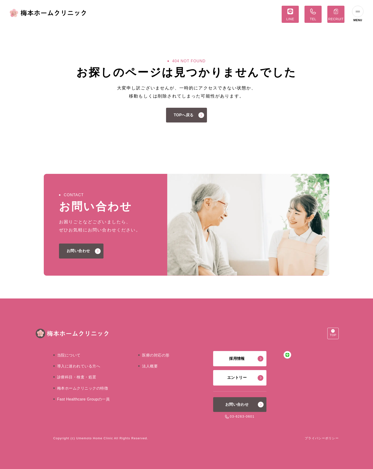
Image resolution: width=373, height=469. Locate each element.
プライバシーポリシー (322, 438)
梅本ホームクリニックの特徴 (82, 388)
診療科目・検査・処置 (76, 377)
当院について (69, 355)
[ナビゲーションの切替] (357, 14)
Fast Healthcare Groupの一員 (83, 399)
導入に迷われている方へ (78, 366)
